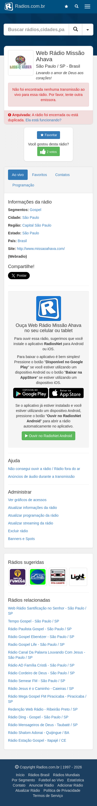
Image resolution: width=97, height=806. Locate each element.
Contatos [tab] (62, 175)
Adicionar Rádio (70, 785)
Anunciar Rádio (41, 785)
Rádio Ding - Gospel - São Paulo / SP (38, 717)
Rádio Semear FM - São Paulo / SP (36, 681)
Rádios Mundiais (66, 775)
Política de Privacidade (61, 790)
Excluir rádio (18, 531)
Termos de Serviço (48, 796)
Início (20, 775)
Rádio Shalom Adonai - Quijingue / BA (38, 733)
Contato (19, 785)
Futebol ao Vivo (51, 780)
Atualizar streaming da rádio (30, 523)
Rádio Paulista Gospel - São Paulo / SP (40, 629)
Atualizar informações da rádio (32, 508)
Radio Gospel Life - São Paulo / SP (36, 644)
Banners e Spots (21, 539)
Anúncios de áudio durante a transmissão (41, 476)
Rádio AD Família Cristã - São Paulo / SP (41, 665)
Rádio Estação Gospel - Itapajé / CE (37, 740)
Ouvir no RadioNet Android (48, 436)
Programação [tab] (23, 185)
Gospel (35, 210)
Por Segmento (23, 780)
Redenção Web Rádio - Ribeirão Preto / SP (43, 709)
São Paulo (30, 217)
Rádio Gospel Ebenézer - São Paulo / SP (41, 637)
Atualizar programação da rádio (33, 515)
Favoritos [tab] (39, 175)
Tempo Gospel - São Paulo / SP (33, 621)
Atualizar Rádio (27, 790)
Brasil (22, 241)
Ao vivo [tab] (18, 175)
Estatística (75, 780)
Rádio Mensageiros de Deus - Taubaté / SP (43, 725)
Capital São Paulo (36, 225)
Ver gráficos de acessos (27, 500)
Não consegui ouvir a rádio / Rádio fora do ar (44, 469)
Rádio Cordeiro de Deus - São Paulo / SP (41, 673)
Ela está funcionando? (44, 120)
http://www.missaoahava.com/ (41, 249)
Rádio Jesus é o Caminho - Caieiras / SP (41, 688)
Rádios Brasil (38, 775)
